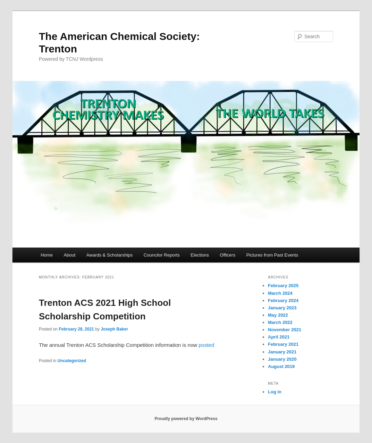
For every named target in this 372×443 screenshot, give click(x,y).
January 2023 (282, 307)
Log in (274, 391)
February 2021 (283, 344)
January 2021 (282, 351)
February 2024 (283, 300)
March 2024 (280, 293)
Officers (228, 255)
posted (206, 345)
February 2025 (283, 285)
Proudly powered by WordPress (185, 418)
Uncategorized (71, 360)
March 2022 (280, 322)
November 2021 (284, 329)
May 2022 (278, 315)
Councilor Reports (162, 255)
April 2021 (278, 337)
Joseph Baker (114, 329)
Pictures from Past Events (272, 255)
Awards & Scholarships (109, 255)
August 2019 (281, 366)
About (69, 255)
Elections (200, 255)
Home (47, 255)
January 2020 (282, 359)
